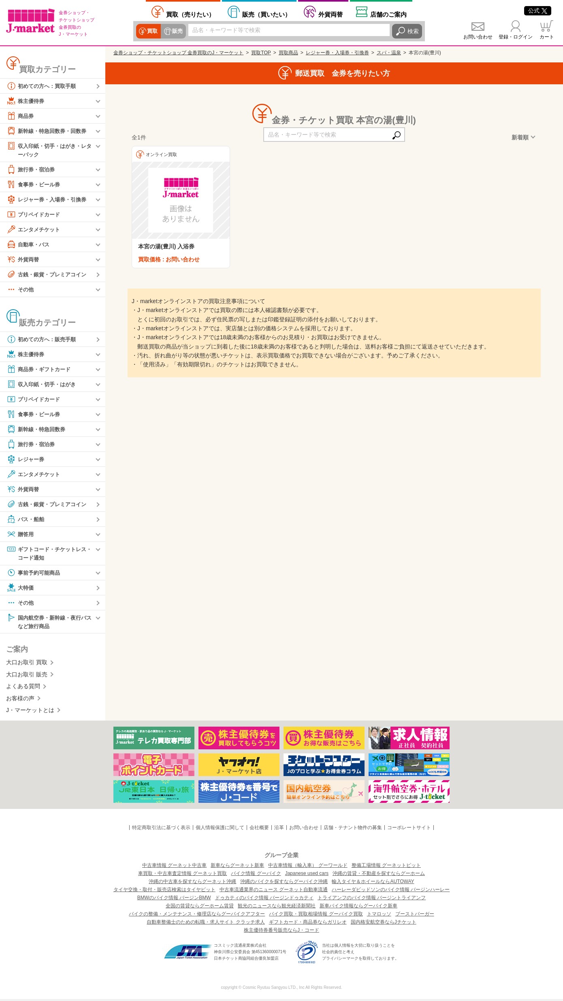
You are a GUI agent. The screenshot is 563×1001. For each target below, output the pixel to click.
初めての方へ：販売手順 (43, 339)
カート (547, 37)
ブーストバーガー (414, 916)
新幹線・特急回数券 (37, 429)
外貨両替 (330, 14)
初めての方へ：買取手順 (43, 86)
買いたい (266, 14)
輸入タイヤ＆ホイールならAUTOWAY (373, 883)
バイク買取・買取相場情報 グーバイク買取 (316, 916)
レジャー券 (26, 459)
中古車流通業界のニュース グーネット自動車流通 (274, 891)
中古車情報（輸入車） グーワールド (307, 867)
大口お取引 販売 (26, 676)
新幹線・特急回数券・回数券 (49, 131)
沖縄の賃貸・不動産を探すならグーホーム (379, 875)
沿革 (279, 829)
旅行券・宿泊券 (32, 170)
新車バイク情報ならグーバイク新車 (358, 908)
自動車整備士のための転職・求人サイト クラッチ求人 (205, 924)
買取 (152, 31)
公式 (537, 10)
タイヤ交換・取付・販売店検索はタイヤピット (164, 891)
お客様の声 (20, 700)
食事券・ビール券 (34, 185)
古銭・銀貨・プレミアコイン (49, 275)
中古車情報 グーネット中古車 (174, 867)
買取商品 (288, 53)
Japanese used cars (306, 875)
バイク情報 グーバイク (256, 875)
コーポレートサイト (409, 829)
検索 (413, 31)
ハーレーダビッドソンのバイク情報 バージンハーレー (391, 891)
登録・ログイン (516, 37)
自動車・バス (29, 245)
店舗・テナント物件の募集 (353, 829)
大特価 (20, 589)
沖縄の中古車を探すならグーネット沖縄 (192, 883)
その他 (20, 290)
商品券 (20, 116)
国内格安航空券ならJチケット (383, 924)
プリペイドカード (34, 215)
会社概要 (259, 829)
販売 (176, 31)
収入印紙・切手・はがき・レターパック (49, 149)
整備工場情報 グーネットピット (386, 867)
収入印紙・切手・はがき (43, 384)
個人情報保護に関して (220, 829)
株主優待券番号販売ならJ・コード (281, 932)
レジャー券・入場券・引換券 (49, 200)
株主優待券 (26, 101)
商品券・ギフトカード (40, 369)
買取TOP (261, 53)
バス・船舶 (26, 519)
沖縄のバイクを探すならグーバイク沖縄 (284, 883)
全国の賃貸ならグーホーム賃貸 (200, 908)
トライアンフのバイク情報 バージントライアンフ (372, 900)
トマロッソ (379, 916)
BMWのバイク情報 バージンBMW (174, 900)
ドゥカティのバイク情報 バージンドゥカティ (264, 900)
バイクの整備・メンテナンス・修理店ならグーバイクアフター (197, 916)
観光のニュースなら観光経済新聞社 (277, 908)
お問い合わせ (478, 37)
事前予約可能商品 (34, 574)
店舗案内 (388, 14)
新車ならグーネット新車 (237, 867)
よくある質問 (23, 688)
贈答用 (20, 534)
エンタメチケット (34, 230)
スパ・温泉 (389, 53)
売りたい (190, 14)
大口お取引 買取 (26, 664)
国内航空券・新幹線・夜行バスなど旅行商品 (49, 622)
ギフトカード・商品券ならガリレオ (308, 924)
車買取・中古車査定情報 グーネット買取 (182, 875)
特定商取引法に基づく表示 (161, 829)
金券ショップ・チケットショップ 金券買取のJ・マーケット (178, 53)
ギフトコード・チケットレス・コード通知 (46, 553)
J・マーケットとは (30, 712)
